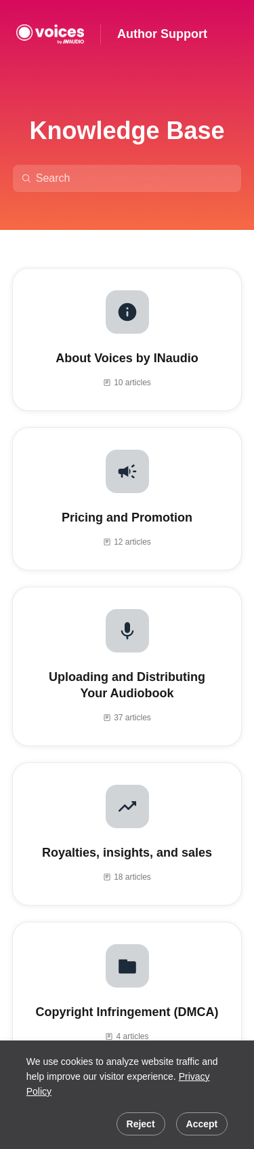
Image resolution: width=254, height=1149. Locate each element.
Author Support (162, 34)
